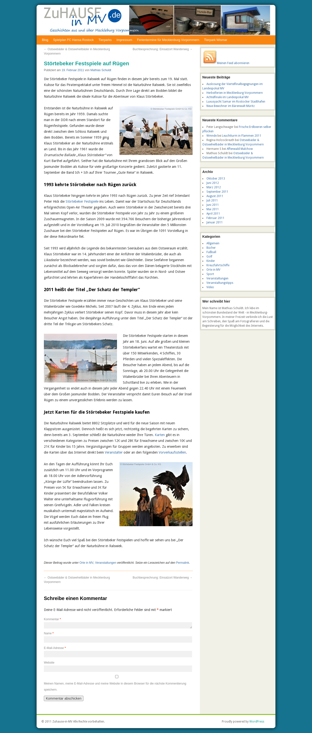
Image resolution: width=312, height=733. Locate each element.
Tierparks (105, 40)
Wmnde (211, 135)
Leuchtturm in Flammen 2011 (241, 135)
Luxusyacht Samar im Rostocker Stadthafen (235, 101)
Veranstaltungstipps (219, 283)
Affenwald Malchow (240, 149)
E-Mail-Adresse (55, 648)
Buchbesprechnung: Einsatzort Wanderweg (163, 49)
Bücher (211, 247)
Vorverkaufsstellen (172, 452)
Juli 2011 (212, 200)
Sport (210, 274)
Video (210, 287)
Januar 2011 (214, 222)
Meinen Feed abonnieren (233, 63)
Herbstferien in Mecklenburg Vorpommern (234, 93)
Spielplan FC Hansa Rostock (73, 40)
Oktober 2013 (215, 178)
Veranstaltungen (105, 562)
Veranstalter (114, 452)
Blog (45, 40)
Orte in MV (86, 562)
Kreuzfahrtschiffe (217, 265)
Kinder (210, 261)
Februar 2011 (215, 218)
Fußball (211, 252)
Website (49, 662)
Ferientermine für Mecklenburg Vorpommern (168, 40)
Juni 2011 (212, 205)
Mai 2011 (212, 209)
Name (49, 633)
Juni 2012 (212, 183)
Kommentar (52, 619)
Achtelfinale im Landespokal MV (227, 97)
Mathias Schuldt (100, 70)
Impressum (124, 40)
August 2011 (214, 196)
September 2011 (217, 191)
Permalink (182, 562)
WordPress (256, 721)
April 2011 (213, 213)
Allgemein (212, 243)
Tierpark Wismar (215, 40)
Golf (209, 256)
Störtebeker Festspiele (82, 201)
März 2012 (213, 187)
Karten (160, 435)
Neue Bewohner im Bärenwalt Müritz (230, 106)
